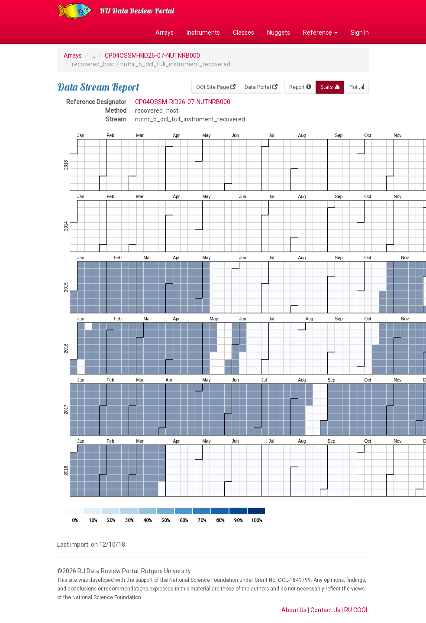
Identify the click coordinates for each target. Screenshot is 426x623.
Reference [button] (320, 32)
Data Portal (261, 87)
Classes (243, 32)
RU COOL (356, 610)
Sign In (360, 32)
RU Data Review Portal (137, 11)
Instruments (203, 32)
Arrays (164, 32)
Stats (329, 87)
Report (300, 87)
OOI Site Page (216, 87)
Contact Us (325, 610)
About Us (294, 610)
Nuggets (278, 32)
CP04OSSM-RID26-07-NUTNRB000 (152, 55)
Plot (356, 87)
